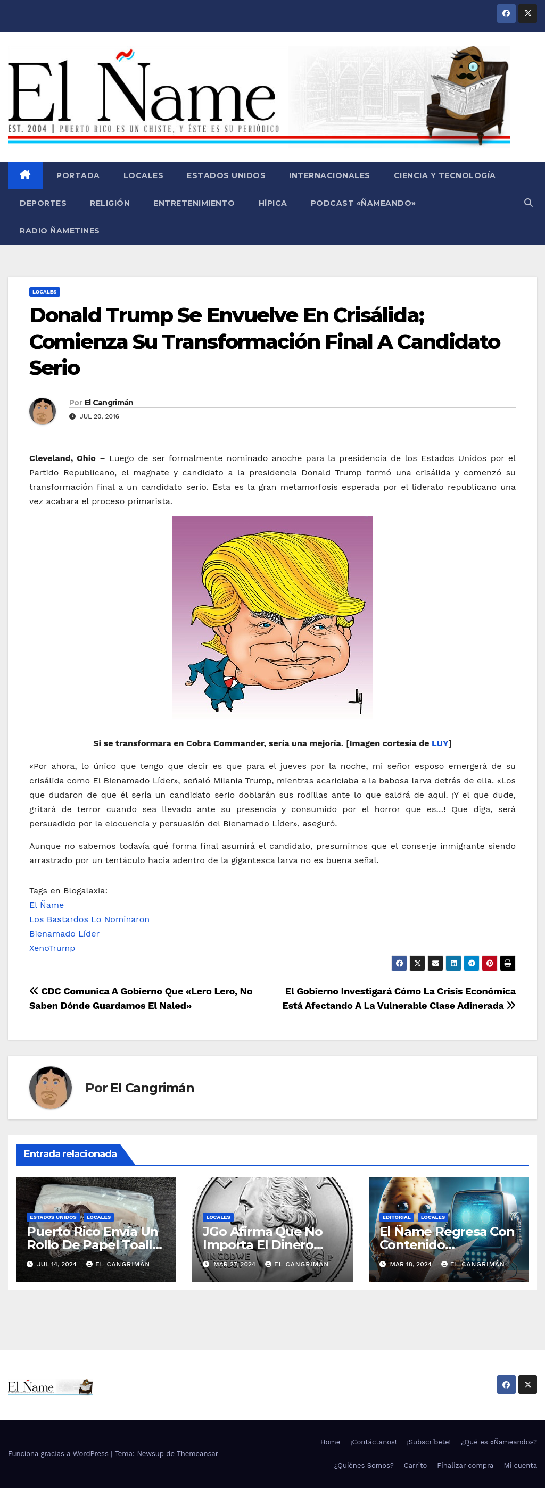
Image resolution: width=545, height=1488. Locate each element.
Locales (143, 175)
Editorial (397, 1217)
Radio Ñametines (60, 231)
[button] (528, 203)
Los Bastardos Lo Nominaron (89, 919)
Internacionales (329, 175)
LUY (440, 743)
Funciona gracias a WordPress (59, 1454)
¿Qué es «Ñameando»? (499, 1442)
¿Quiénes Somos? (364, 1465)
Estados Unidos (226, 175)
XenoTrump (52, 948)
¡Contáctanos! (373, 1442)
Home (330, 1442)
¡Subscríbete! (429, 1442)
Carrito (415, 1465)
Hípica (273, 203)
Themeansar (197, 1454)
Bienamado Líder (64, 934)
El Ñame (46, 905)
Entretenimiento (194, 203)
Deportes (43, 203)
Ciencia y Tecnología (445, 175)
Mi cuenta (520, 1465)
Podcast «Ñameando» (363, 203)
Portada (77, 175)
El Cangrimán (109, 402)
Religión (110, 203)
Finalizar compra (465, 1465)
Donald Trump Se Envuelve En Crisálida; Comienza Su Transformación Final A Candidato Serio (264, 341)
